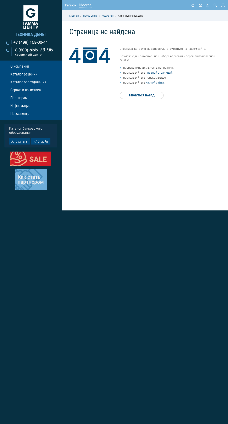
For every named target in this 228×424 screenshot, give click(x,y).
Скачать (21, 141)
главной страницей (159, 72)
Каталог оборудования (28, 81)
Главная (74, 15)
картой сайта (155, 82)
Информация (20, 105)
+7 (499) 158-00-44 (30, 42)
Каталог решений (23, 74)
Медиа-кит (108, 15)
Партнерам (19, 97)
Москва (85, 4)
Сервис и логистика (25, 89)
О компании (19, 66)
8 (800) (34, 51)
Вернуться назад (142, 95)
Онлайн (43, 141)
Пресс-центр (19, 113)
